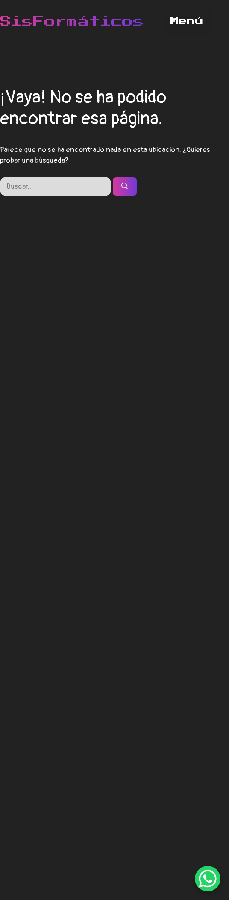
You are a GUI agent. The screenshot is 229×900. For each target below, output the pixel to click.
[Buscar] (125, 186)
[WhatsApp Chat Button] (207, 878)
